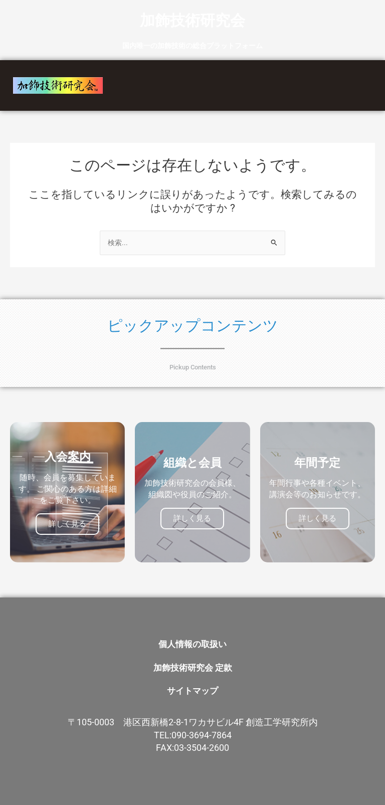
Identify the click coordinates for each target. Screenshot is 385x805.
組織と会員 (268, 75)
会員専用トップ (283, 95)
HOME (167, 75)
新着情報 (326, 75)
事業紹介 (213, 75)
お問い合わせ (212, 95)
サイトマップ (192, 683)
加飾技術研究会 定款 (193, 663)
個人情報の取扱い (192, 642)
